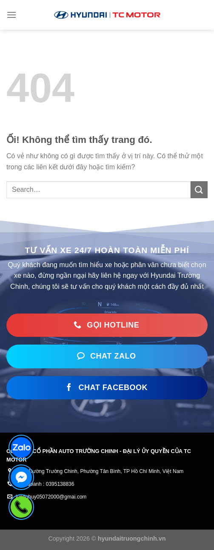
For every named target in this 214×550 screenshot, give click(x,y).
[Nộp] (199, 189)
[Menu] (11, 14)
